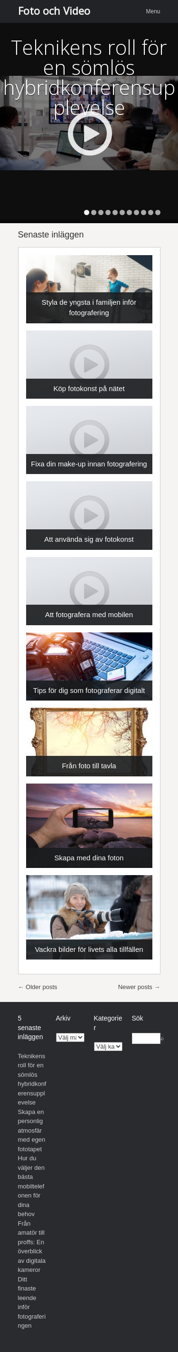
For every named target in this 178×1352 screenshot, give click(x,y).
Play (89, 133)
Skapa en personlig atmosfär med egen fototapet (32, 1130)
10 (150, 212)
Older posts (37, 987)
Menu (153, 11)
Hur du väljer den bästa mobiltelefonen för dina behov (31, 1186)
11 (157, 212)
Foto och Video (54, 10)
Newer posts (139, 987)
